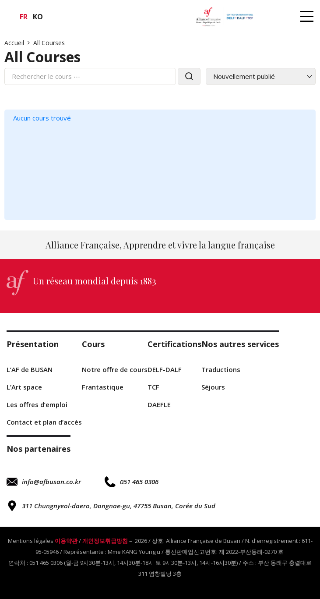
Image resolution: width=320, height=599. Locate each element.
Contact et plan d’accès (44, 422)
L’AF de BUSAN (30, 369)
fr (24, 16)
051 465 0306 (131, 481)
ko (38, 16)
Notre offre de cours (115, 369)
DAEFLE (159, 404)
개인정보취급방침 (105, 541)
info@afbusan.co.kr (44, 481)
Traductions (220, 369)
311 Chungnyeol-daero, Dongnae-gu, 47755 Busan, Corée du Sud (111, 505)
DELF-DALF (165, 369)
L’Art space (24, 387)
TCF (153, 387)
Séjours (213, 387)
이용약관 (66, 541)
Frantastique (102, 387)
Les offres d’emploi (37, 404)
